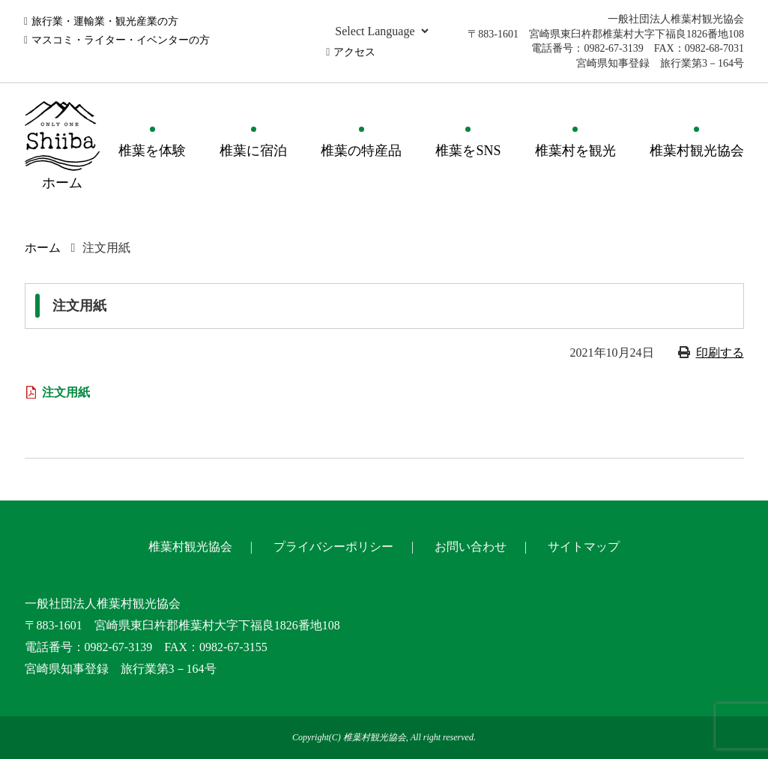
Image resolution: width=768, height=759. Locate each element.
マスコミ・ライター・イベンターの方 (120, 40)
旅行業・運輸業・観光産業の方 (104, 21)
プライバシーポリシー (333, 546)
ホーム (43, 247)
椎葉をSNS (468, 150)
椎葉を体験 (152, 150)
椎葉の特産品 (361, 150)
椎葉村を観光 (575, 150)
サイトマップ (584, 546)
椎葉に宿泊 (253, 150)
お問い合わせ (471, 546)
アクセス (354, 52)
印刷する (720, 352)
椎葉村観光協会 (697, 150)
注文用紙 (66, 392)
